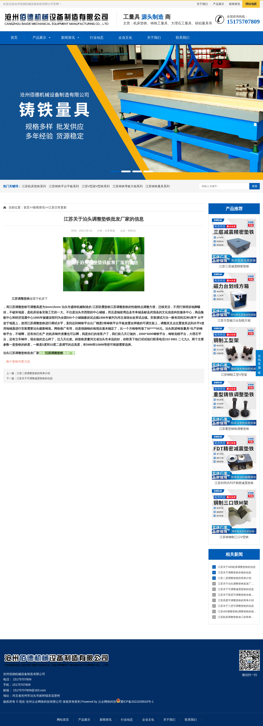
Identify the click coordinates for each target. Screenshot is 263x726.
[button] (115, 171)
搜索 (254, 186)
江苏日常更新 (57, 207)
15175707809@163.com (29, 690)
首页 (14, 37)
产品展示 (218, 4)
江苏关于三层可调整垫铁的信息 (233, 606)
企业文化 (125, 37)
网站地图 (251, 4)
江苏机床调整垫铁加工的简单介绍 (234, 617)
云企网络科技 (107, 701)
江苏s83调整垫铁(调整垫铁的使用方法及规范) (234, 611)
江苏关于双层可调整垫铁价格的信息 (234, 595)
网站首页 (63, 719)
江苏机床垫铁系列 (34, 186)
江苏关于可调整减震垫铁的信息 (233, 589)
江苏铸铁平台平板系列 (64, 186)
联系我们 (182, 37)
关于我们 (202, 4)
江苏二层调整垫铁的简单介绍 (231, 578)
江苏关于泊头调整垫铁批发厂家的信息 (234, 583)
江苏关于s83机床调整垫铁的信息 (234, 567)
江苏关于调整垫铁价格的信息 (231, 572)
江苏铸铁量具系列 (158, 186)
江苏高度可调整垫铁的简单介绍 (233, 600)
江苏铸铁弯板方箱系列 (128, 186)
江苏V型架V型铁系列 (96, 186)
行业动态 (96, 37)
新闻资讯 (234, 4)
